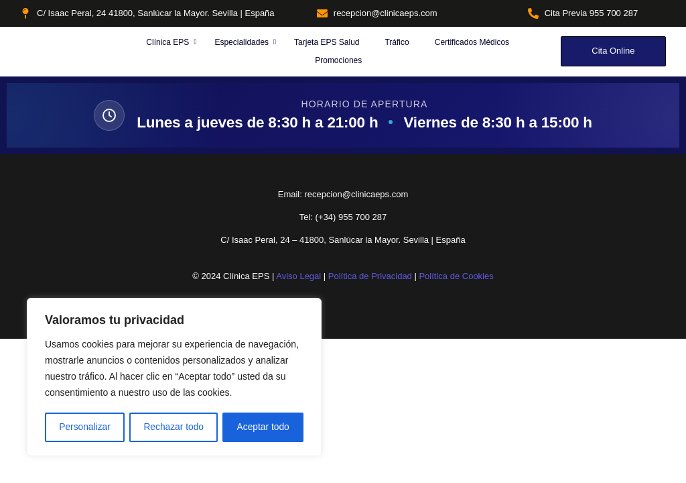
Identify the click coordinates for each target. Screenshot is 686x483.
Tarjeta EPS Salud (326, 42)
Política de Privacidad (370, 276)
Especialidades (242, 42)
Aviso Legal (298, 276)
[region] (174, 377)
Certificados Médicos (472, 42)
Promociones (338, 60)
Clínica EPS (168, 42)
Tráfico (397, 42)
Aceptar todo (262, 427)
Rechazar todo (173, 427)
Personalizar (84, 427)
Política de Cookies (456, 276)
